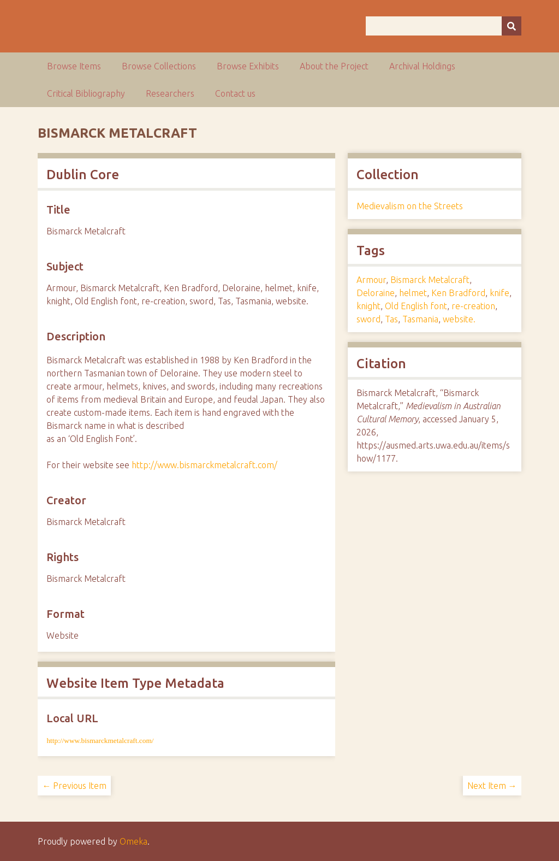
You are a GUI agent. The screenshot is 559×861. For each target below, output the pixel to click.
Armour (371, 280)
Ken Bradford (458, 293)
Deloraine (375, 293)
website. (459, 319)
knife (499, 293)
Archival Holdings (422, 66)
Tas (391, 319)
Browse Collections (159, 66)
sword (368, 319)
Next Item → (492, 786)
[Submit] (511, 26)
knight (368, 306)
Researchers (170, 93)
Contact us (235, 93)
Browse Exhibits (248, 66)
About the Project (334, 66)
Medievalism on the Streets (409, 206)
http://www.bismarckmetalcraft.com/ (204, 465)
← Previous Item (74, 786)
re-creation (473, 306)
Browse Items (74, 66)
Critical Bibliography (86, 93)
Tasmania (420, 319)
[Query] (443, 26)
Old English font (416, 306)
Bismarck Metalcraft (429, 280)
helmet (413, 293)
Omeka (133, 841)
